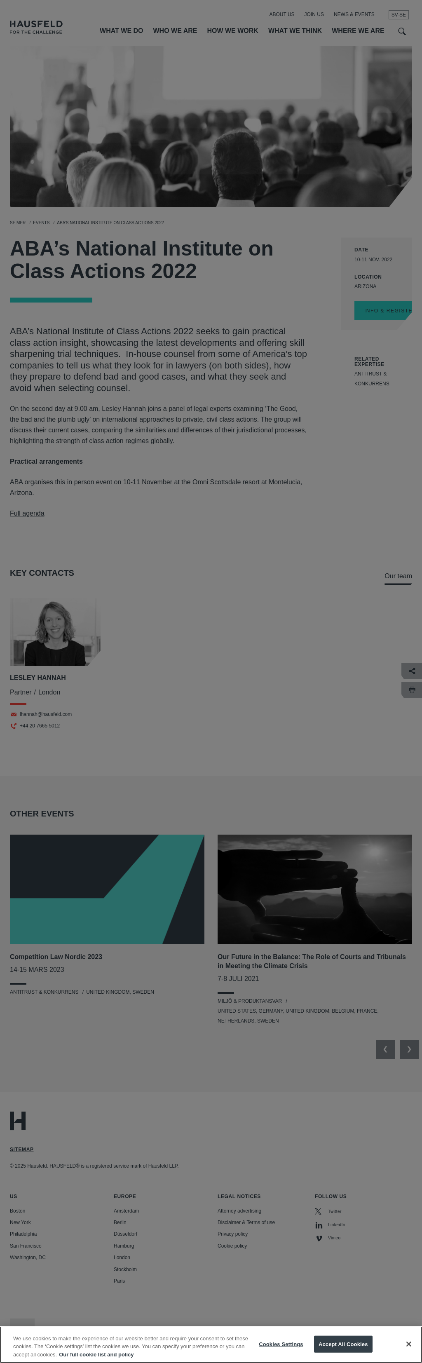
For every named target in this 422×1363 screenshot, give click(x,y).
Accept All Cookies (343, 1353)
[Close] (409, 1353)
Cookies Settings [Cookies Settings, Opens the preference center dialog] (281, 1353)
